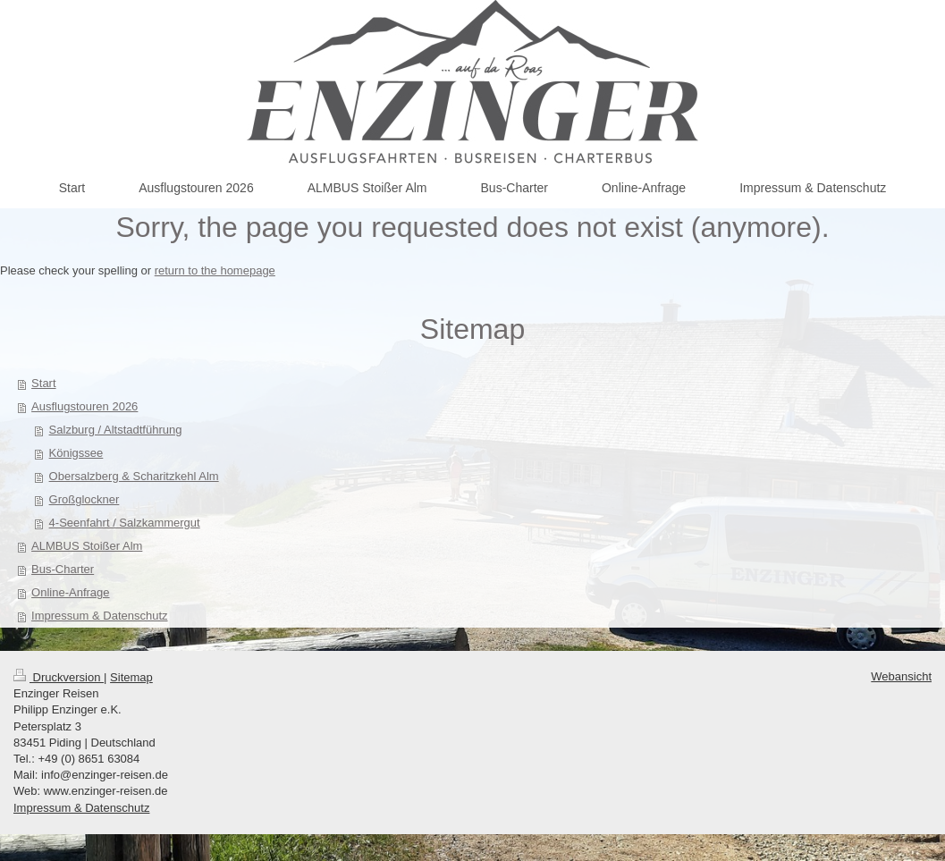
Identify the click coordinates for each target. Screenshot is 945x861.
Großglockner (84, 499)
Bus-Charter (62, 569)
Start (43, 383)
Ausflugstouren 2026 (84, 406)
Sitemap (131, 677)
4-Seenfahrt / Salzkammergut (124, 522)
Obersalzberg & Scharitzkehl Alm (134, 476)
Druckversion (58, 677)
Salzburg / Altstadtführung (115, 429)
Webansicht (901, 676)
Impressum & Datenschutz (99, 615)
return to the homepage (215, 270)
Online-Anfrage (70, 592)
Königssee (76, 453)
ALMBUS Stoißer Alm (86, 546)
